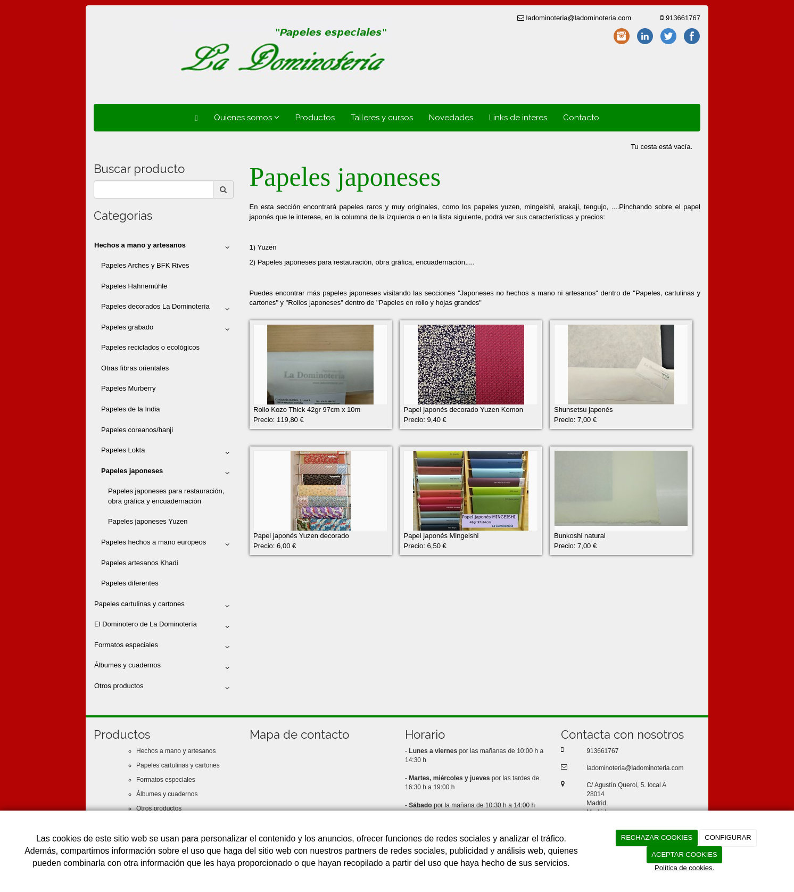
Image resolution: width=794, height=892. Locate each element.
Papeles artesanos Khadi (139, 563)
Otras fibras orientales (135, 368)
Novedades (451, 117)
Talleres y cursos (382, 117)
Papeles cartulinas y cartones (163, 606)
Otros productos (163, 688)
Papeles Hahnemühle (134, 286)
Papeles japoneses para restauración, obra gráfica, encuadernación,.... (367, 262)
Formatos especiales (163, 647)
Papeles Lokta (167, 452)
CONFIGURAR (728, 837)
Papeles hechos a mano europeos (167, 544)
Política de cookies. (684, 868)
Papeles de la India (130, 409)
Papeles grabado (167, 329)
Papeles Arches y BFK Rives (145, 265)
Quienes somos (246, 117)
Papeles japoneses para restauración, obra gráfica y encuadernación (166, 496)
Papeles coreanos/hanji (137, 430)
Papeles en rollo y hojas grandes (429, 303)
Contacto (581, 117)
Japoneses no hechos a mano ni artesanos (528, 293)
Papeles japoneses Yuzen (147, 521)
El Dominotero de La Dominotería (163, 626)
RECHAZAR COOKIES (656, 837)
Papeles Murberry (128, 388)
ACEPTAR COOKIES (684, 854)
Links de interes (518, 117)
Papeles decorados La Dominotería (167, 309)
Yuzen (266, 247)
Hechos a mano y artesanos (176, 751)
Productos (315, 117)
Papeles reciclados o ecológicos (150, 347)
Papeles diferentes (130, 583)
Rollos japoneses (314, 303)
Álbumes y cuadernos (163, 667)
